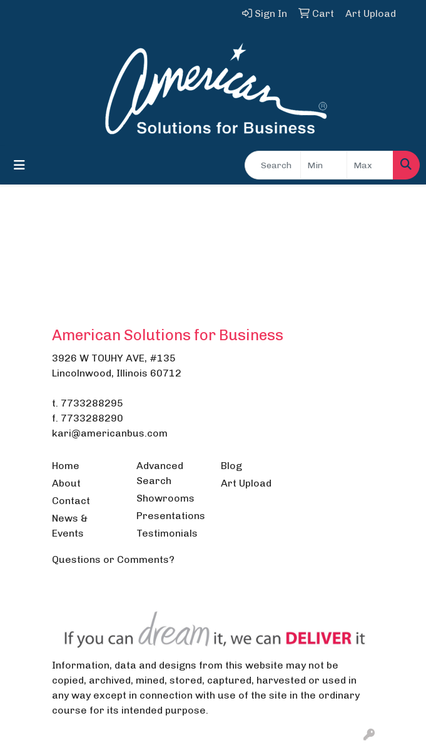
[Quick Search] (273, 165)
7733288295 (92, 403)
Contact (71, 501)
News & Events (70, 525)
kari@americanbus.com (110, 433)
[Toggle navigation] (19, 165)
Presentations (170, 516)
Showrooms (165, 498)
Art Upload (246, 483)
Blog (231, 466)
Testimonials (167, 533)
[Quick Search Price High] (370, 165)
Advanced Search (159, 473)
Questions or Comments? (113, 559)
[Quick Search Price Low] (323, 165)
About (66, 483)
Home (65, 466)
